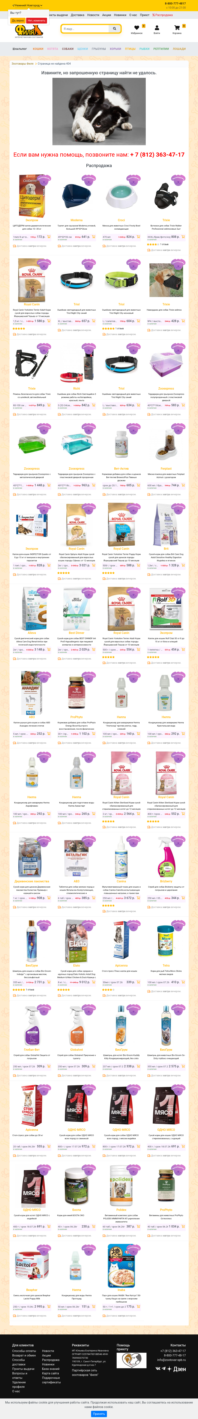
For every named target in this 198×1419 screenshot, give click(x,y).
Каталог (19, 49)
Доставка (77, 15)
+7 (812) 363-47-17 (173, 1351)
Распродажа (162, 15)
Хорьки (115, 49)
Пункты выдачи (57, 15)
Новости (93, 15)
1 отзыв (164, 244)
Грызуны (99, 49)
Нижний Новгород (28, 5)
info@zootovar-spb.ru (171, 1360)
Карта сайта (50, 1373)
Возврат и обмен (24, 1355)
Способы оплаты (24, 1351)
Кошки (38, 49)
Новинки (120, 15)
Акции (106, 15)
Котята (52, 49)
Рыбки (144, 49)
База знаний (50, 1369)
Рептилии (161, 49)
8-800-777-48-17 (175, 1355)
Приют (144, 15)
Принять (99, 1414)
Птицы (130, 49)
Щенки (82, 49)
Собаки (68, 49)
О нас (133, 15)
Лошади (179, 49)
